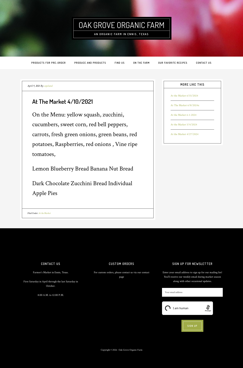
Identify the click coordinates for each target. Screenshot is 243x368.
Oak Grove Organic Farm (122, 25)
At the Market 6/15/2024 (184, 95)
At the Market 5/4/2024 (184, 124)
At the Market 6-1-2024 (183, 115)
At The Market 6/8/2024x (185, 105)
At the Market (45, 213)
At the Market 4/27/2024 (184, 134)
